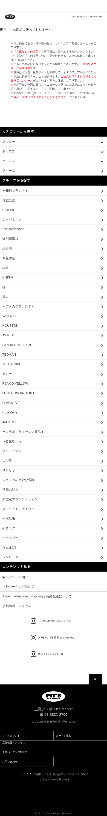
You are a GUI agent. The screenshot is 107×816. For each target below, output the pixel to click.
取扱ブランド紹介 (15, 577)
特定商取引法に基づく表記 (69, 774)
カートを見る (63, 735)
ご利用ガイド (40, 774)
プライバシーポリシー (53, 779)
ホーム (25, 774)
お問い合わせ (9, 761)
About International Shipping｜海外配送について (37, 596)
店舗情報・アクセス (16, 606)
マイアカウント (11, 735)
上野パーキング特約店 (18, 586)
